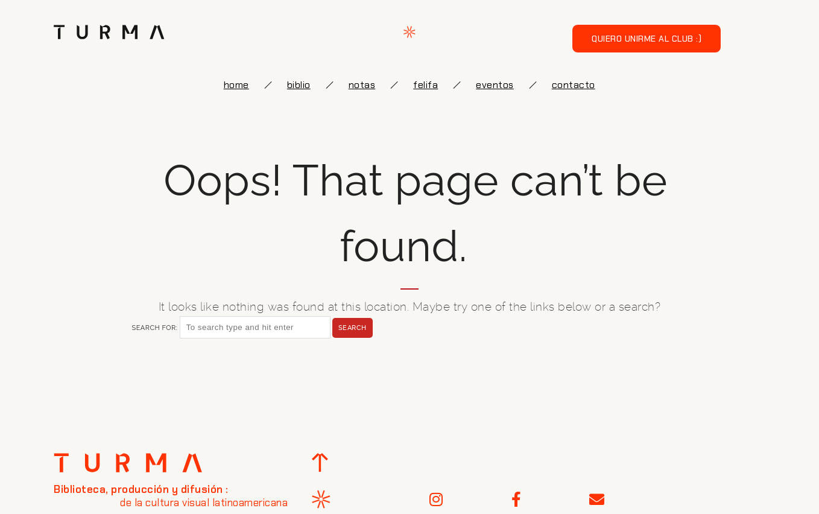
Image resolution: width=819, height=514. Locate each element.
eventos (495, 84)
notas (362, 84)
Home (236, 84)
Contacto (573, 84)
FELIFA (425, 84)
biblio (299, 84)
